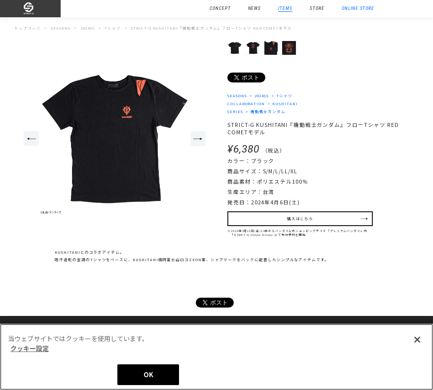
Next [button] (198, 139)
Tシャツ (285, 95)
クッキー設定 (29, 348)
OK (148, 375)
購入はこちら (300, 219)
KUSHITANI (284, 103)
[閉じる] (417, 340)
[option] (115, 139)
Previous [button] (31, 139)
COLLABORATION (246, 103)
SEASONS (237, 95)
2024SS (261, 95)
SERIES (235, 111)
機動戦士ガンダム (268, 111)
